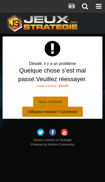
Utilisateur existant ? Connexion (53, 112)
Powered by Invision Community (52, 144)
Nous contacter (50, 102)
